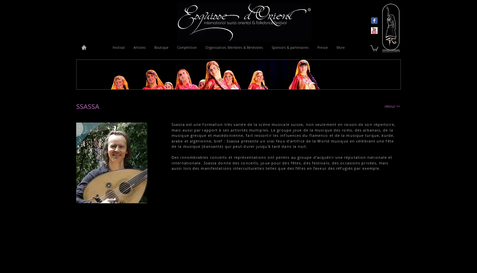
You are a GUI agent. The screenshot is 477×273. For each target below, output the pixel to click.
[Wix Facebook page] (374, 20)
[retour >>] (393, 106)
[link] (374, 48)
